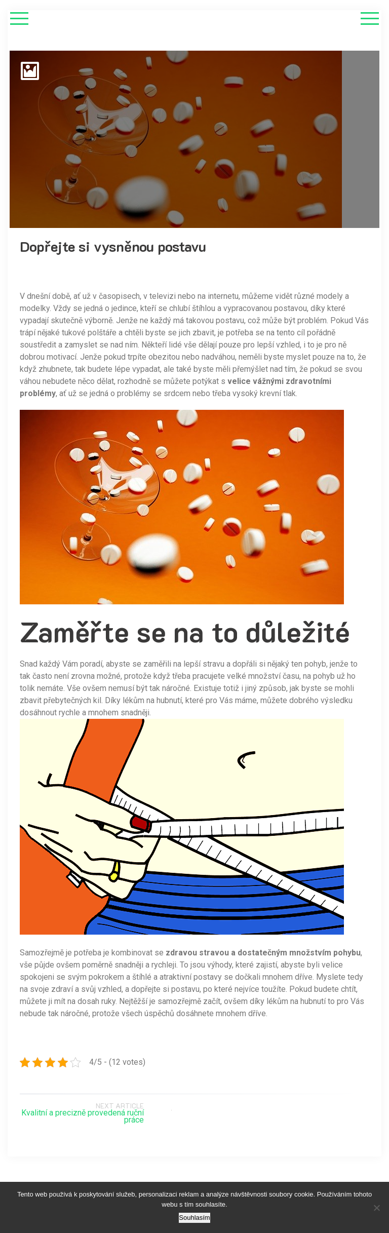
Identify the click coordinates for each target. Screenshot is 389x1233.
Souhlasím (194, 1217)
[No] (376, 1208)
